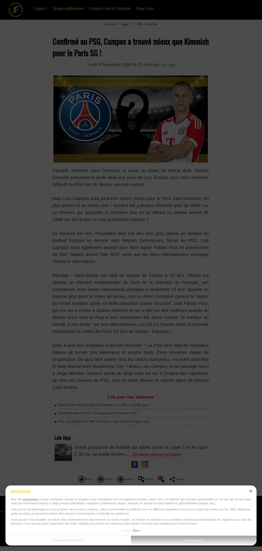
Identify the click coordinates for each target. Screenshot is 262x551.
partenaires (30, 499)
